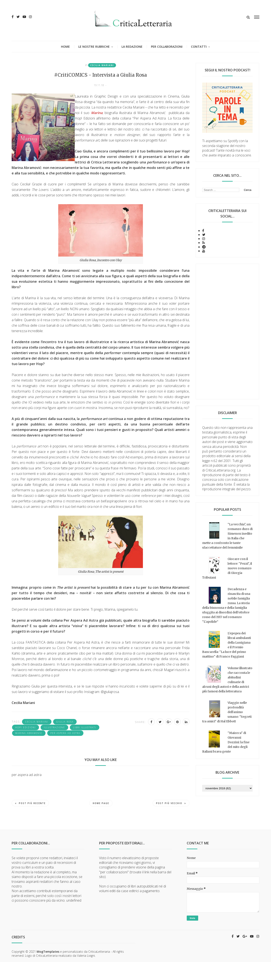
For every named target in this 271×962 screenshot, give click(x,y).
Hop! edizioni (25, 727)
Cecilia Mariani (102, 65)
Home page (101, 803)
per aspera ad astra (65, 733)
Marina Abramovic (28, 733)
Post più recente (30, 803)
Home (65, 47)
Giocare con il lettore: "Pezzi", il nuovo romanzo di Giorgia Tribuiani (227, 568)
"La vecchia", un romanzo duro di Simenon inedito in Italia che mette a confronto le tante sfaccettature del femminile (227, 535)
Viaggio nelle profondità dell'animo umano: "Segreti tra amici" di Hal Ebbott (227, 712)
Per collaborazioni (167, 47)
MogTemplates (48, 952)
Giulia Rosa (64, 721)
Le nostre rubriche (94, 47)
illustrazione (54, 727)
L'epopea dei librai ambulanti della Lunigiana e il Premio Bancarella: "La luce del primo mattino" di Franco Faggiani (226, 644)
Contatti (199, 47)
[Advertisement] (227, 331)
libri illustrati (84, 727)
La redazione (132, 47)
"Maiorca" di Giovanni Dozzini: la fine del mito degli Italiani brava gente (225, 742)
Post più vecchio (171, 803)
